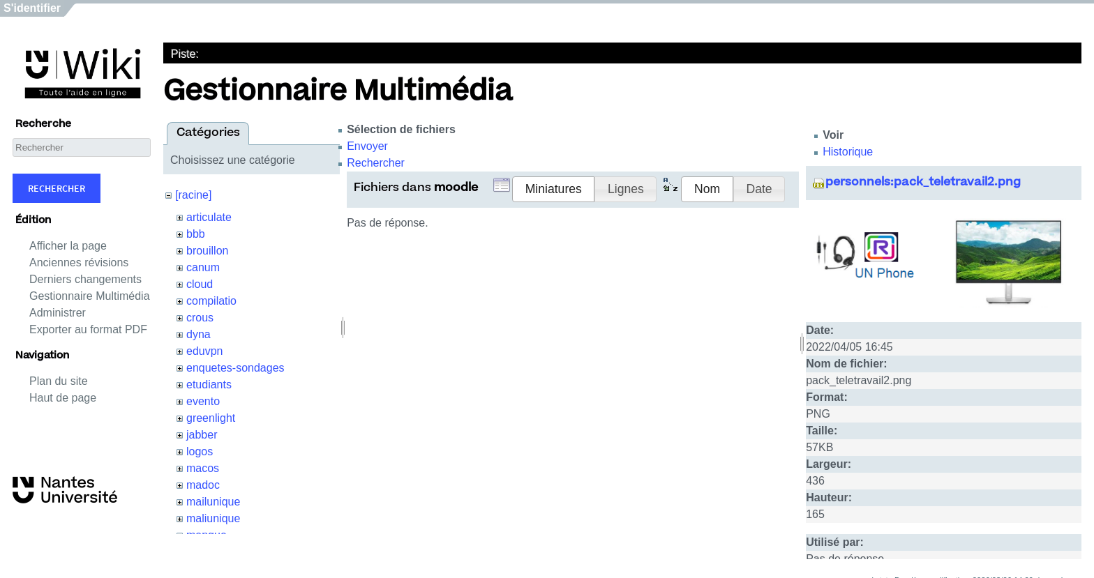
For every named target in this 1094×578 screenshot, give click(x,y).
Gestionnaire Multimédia (89, 296)
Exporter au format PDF (88, 329)
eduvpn (204, 351)
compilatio (211, 301)
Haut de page (62, 398)
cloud (199, 284)
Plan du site (58, 381)
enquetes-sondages (235, 368)
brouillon (207, 251)
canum (203, 267)
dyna (198, 334)
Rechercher (56, 188)
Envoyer (367, 146)
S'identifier (32, 8)
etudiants (209, 384)
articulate (209, 217)
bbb (195, 234)
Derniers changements (85, 279)
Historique (848, 152)
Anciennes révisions (78, 262)
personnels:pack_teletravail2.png (923, 182)
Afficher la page (68, 246)
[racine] (193, 195)
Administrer (57, 313)
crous (199, 318)
